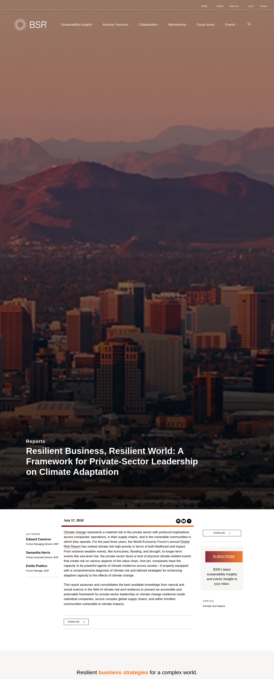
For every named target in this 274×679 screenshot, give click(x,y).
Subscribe (224, 557)
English (220, 6)
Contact (263, 6)
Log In (251, 6)
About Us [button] (235, 6)
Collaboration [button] (150, 24)
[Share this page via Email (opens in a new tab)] (189, 521)
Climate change (75, 532)
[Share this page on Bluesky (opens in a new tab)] (183, 521)
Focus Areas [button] (207, 24)
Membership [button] (179, 24)
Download (74, 622)
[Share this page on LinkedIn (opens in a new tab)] (178, 521)
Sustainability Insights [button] (78, 24)
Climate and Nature (214, 606)
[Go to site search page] (248, 24)
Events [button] (232, 24)
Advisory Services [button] (117, 24)
